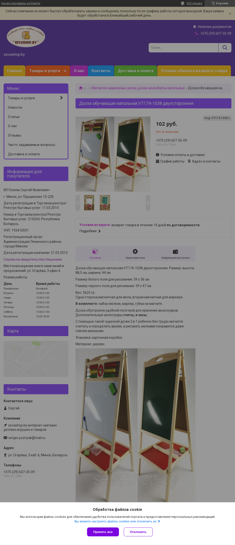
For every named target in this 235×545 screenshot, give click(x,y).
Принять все (103, 532)
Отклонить (138, 532)
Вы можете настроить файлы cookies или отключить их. (115, 521)
